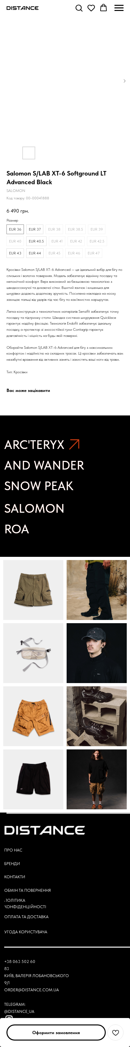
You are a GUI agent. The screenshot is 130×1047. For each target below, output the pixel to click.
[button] (79, 8)
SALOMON (34, 508)
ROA (16, 529)
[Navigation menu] (119, 8)
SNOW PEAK (38, 486)
